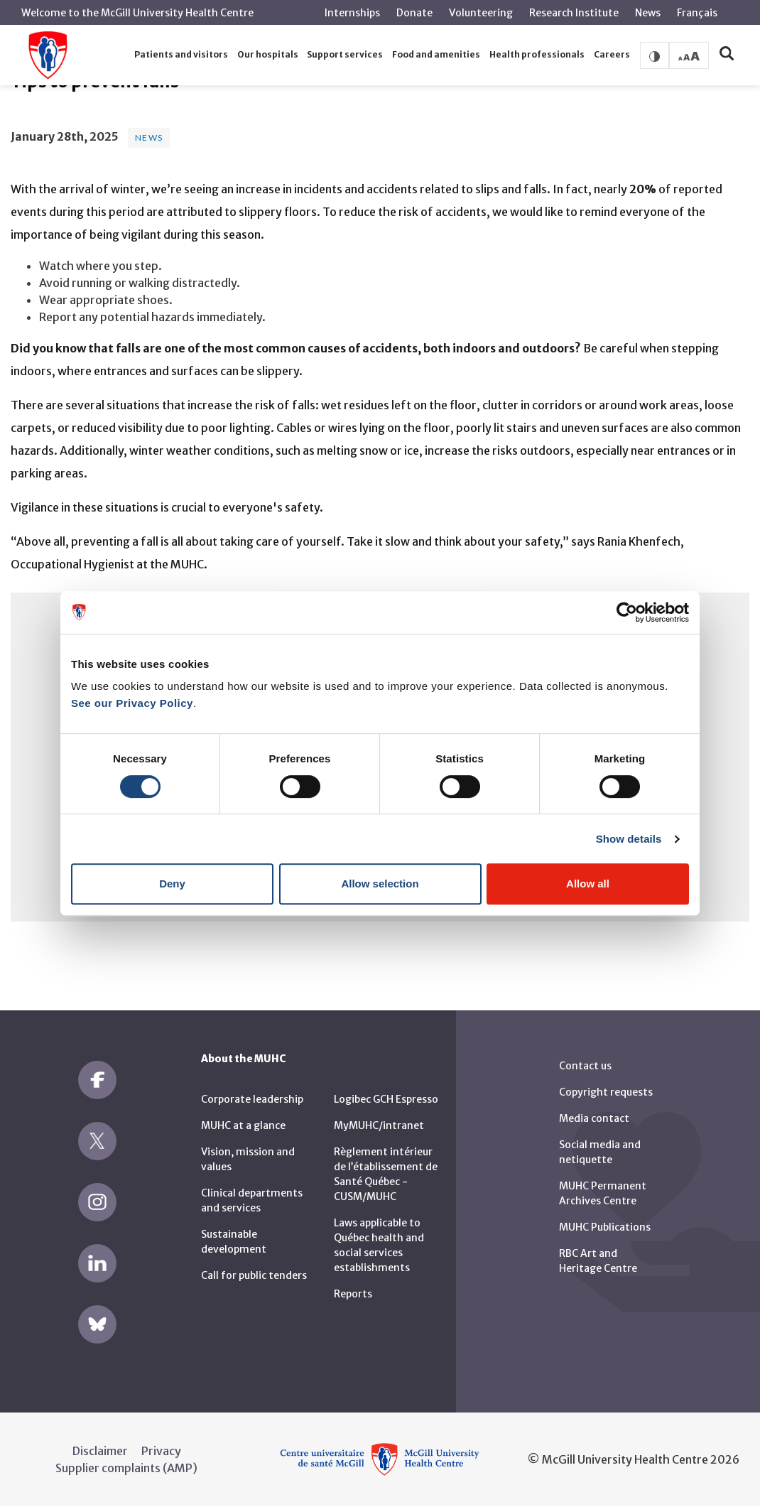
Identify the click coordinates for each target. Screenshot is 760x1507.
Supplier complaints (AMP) (126, 1468)
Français (697, 12)
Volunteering (481, 12)
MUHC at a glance (243, 1125)
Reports (353, 1293)
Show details (629, 839)
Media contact (594, 1118)
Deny (172, 883)
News (648, 12)
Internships (352, 12)
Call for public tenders (254, 1275)
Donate (414, 12)
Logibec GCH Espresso (386, 1099)
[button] (181, 55)
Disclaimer (100, 1451)
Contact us (585, 1065)
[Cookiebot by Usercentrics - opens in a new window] (627, 612)
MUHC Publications (605, 1227)
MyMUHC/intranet (379, 1125)
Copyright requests (606, 1092)
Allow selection (379, 883)
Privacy (161, 1451)
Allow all (587, 883)
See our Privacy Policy (132, 703)
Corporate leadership (252, 1099)
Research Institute (574, 12)
